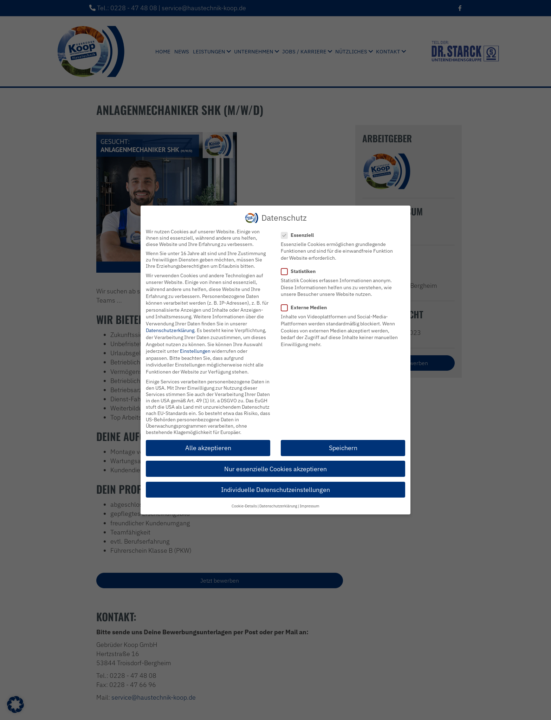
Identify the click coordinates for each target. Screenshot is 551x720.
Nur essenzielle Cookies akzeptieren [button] (275, 469)
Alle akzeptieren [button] (208, 448)
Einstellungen (195, 351)
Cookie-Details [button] (244, 506)
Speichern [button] (343, 448)
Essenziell (299, 235)
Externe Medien (306, 307)
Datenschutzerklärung (170, 330)
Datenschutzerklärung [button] (278, 506)
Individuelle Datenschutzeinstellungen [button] (275, 490)
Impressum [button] (309, 506)
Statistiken (300, 271)
